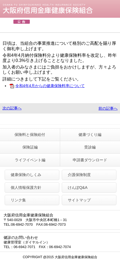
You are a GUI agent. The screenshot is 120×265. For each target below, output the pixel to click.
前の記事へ (108, 108)
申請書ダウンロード (90, 160)
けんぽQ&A (77, 187)
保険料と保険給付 (29, 134)
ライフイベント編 (30, 160)
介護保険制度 (79, 174)
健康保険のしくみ (26, 174)
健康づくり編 (89, 134)
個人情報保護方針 (26, 187)
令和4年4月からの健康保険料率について (47, 86)
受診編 (90, 147)
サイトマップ (79, 200)
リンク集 (18, 200)
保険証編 (30, 147)
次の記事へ (12, 108)
